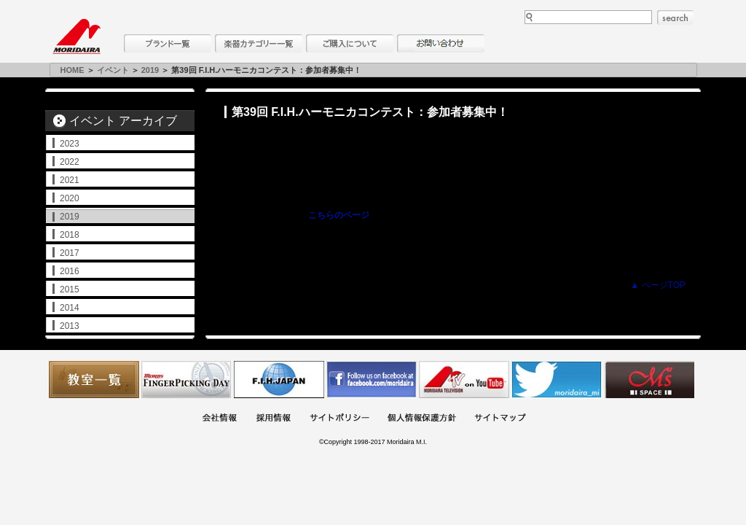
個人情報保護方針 (422, 419)
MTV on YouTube (464, 379)
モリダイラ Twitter (556, 379)
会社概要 (219, 419)
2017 (69, 253)
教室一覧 (94, 379)
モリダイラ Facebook (371, 379)
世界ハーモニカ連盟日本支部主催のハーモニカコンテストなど (279, 379)
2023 (69, 144)
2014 (69, 308)
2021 (69, 180)
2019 (150, 70)
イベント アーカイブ (123, 120)
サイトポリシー (339, 419)
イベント (113, 70)
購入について (349, 43)
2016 (69, 271)
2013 (69, 326)
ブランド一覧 (167, 43)
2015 (69, 289)
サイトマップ (500, 419)
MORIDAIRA (76, 36)
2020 (69, 198)
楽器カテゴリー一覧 (258, 43)
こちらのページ (338, 215)
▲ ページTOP (658, 285)
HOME (72, 70)
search (675, 17)
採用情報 (273, 419)
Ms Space (649, 379)
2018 (69, 235)
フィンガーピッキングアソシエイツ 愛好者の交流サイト (186, 379)
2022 (69, 162)
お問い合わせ (440, 43)
